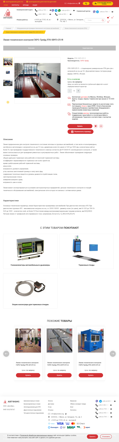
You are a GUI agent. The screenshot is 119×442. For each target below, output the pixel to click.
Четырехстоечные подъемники (34, 413)
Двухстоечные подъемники (32, 410)
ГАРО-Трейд (84, 61)
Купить (79, 126)
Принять (92, 436)
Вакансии (73, 400)
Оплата (84, 106)
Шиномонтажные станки (31, 400)
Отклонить (106, 436)
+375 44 (44, 10)
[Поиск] (94, 20)
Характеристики (88, 48)
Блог (71, 407)
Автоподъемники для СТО (32, 407)
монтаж (86, 113)
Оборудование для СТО (14, 1)
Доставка (51, 403)
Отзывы (50, 410)
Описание (31, 48)
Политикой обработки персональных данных (36, 435)
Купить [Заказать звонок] (28, 375)
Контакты (73, 410)
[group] (37, 80)
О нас (6, 5)
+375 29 (68, 10)
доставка (84, 97)
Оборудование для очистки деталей (42, 1)
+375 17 (44, 14)
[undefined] (6, 354)
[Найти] (102, 20)
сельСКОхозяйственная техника (103, 3)
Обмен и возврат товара (78, 403)
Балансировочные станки (32, 403)
